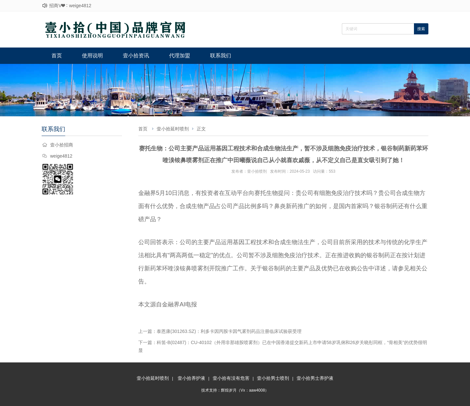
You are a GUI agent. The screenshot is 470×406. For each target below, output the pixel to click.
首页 (56, 55)
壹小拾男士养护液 (315, 378)
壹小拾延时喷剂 (173, 128)
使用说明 (92, 55)
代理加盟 (179, 55)
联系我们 (220, 55)
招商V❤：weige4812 (70, 5)
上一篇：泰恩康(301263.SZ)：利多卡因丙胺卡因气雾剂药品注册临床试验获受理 (220, 331)
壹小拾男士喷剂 (273, 378)
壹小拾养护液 (191, 378)
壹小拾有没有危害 (231, 378)
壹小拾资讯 (136, 55)
